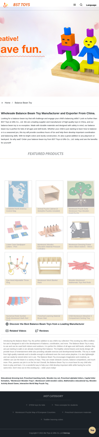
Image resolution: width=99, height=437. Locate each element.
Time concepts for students (66, 405)
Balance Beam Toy (23, 103)
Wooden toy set (53, 378)
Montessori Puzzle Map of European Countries (36, 412)
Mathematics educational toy (76, 381)
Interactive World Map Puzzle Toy (34, 383)
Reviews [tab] (42, 330)
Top (92, 430)
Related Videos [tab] (16, 330)
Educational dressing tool (12, 378)
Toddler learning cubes (54, 419)
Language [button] (91, 5)
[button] (75, 5)
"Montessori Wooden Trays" (22, 381)
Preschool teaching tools (35, 378)
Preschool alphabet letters (72, 378)
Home (7, 103)
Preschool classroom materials (78, 412)
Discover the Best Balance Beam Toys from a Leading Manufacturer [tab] (45, 324)
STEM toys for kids (37, 405)
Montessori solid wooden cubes (49, 381)
